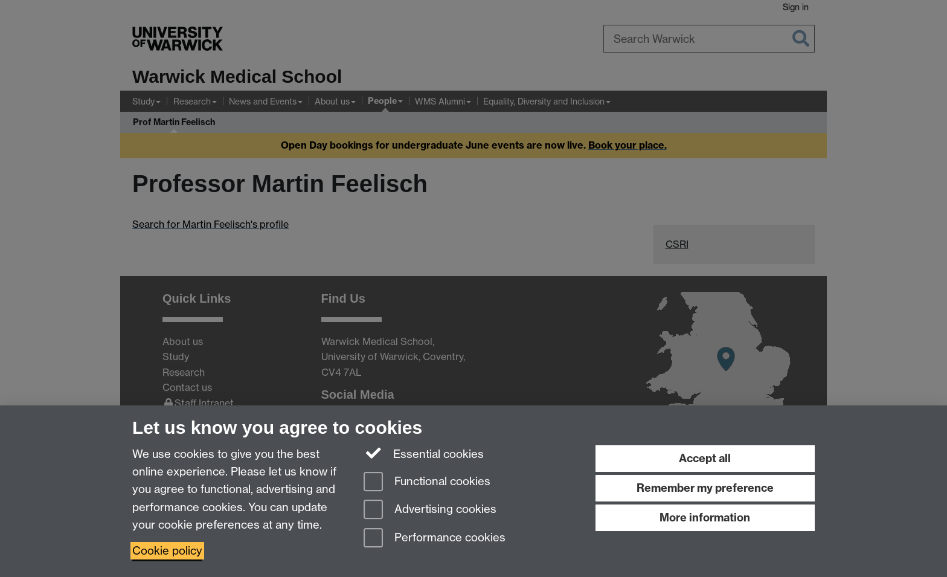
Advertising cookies (430, 510)
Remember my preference (705, 488)
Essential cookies (424, 453)
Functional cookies (427, 482)
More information (705, 517)
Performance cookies (435, 538)
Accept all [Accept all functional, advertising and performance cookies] (705, 458)
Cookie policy (167, 551)
